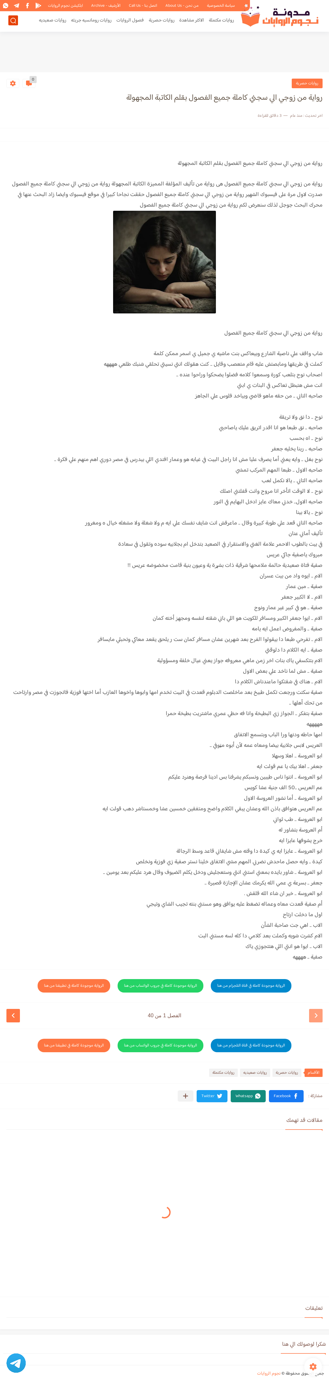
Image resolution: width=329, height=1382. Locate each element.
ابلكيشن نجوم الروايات (65, 5)
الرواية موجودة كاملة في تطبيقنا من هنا (74, 985)
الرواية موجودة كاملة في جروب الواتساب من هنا (160, 985)
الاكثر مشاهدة (191, 21)
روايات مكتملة (221, 21)
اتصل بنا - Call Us (143, 5)
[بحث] (13, 21)
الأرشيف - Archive (105, 5)
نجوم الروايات (268, 1374)
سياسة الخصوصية (221, 5)
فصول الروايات (130, 21)
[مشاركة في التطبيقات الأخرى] (185, 1096)
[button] (286, 1096)
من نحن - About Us (182, 5)
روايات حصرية (161, 21)
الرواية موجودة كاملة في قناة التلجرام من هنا (251, 985)
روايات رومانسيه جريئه (91, 21)
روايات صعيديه (52, 21)
